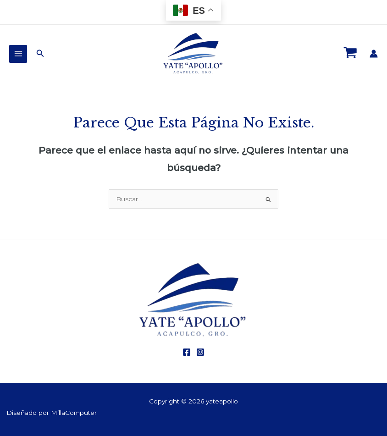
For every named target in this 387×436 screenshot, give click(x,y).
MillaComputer (74, 412)
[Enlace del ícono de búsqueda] (40, 54)
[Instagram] (200, 352)
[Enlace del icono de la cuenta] (374, 54)
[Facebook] (186, 352)
